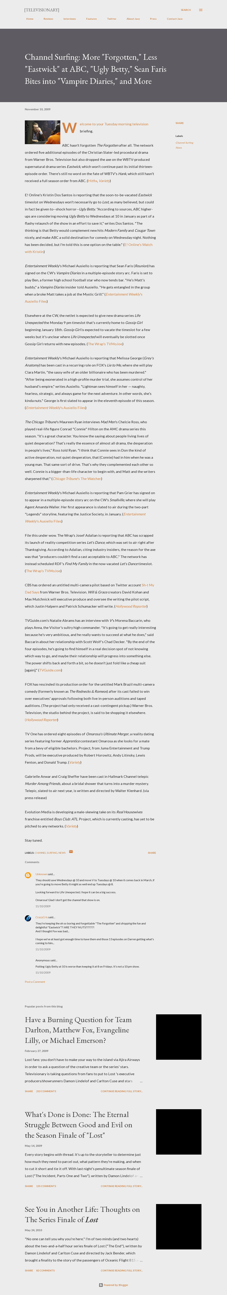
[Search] (186, 10)
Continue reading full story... (122, 1091)
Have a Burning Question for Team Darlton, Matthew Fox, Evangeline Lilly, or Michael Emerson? (78, 1029)
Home (27, 18)
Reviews (46, 18)
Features (89, 18)
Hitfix (92, 181)
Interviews (67, 18)
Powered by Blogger (113, 1285)
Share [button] (180, 122)
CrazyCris (41, 917)
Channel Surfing (184, 142)
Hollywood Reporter (130, 606)
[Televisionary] (41, 10)
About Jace (131, 18)
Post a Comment (35, 981)
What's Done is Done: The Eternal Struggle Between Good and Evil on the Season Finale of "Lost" (78, 1124)
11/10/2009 (42, 906)
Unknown (41, 874)
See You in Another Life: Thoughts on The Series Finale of (82, 1214)
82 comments (45, 1270)
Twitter (109, 18)
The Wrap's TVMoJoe (105, 344)
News (179, 147)
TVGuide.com (50, 670)
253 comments (46, 1091)
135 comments (46, 1186)
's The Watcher (76, 478)
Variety (104, 181)
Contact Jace (172, 18)
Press (151, 18)
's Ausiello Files (55, 407)
